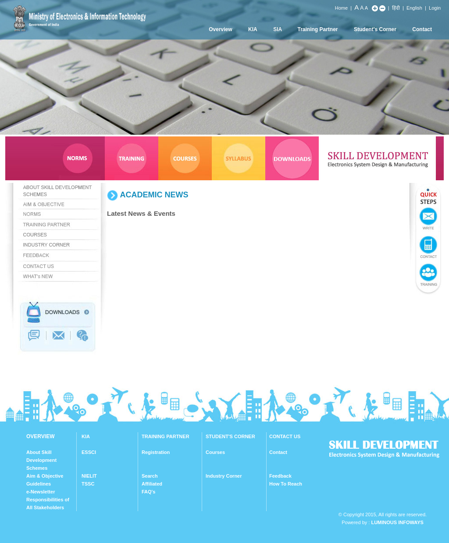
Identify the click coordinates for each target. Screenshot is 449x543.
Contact (422, 29)
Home (341, 8)
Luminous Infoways (397, 522)
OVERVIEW (40, 436)
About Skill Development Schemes (41, 460)
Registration (156, 452)
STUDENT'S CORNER (230, 436)
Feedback (280, 476)
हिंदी (396, 8)
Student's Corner (375, 29)
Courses (215, 452)
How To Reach (285, 483)
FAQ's (148, 491)
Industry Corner (224, 476)
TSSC (88, 483)
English (414, 8)
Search (150, 476)
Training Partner (318, 29)
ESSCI (89, 452)
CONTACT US (284, 436)
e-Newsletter (40, 491)
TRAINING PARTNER (165, 436)
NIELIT (89, 476)
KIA (252, 29)
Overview (220, 29)
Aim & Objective (44, 476)
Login (435, 8)
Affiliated (152, 483)
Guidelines (38, 483)
